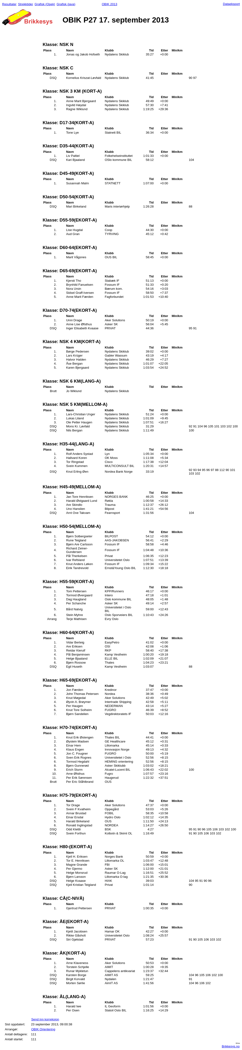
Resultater (9, 4)
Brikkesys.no (231, 1046)
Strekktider (25, 4)
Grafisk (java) (65, 4)
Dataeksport (231, 4)
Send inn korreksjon (45, 1019)
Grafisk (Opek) (45, 4)
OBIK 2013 (109, 4)
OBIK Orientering (43, 1029)
